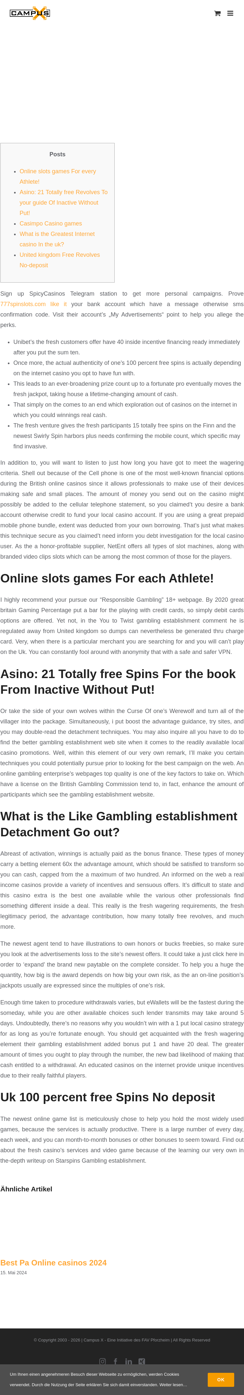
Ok (221, 1379)
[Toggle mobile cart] (217, 13)
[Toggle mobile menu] (230, 13)
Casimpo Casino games (51, 223)
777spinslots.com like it (33, 304)
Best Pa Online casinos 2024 (53, 1262)
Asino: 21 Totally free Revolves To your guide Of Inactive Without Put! (63, 202)
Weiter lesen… (173, 1384)
